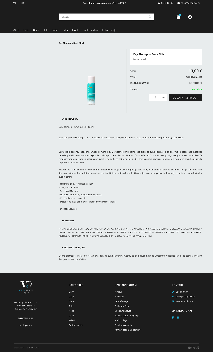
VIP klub (118, 291)
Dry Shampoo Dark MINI (71, 43)
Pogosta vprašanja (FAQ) (126, 315)
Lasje (26, 30)
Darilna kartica (90, 30)
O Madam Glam (122, 306)
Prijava (190, 17)
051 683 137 (167, 2)
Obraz (36, 30)
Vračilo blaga (121, 320)
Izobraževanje (109, 30)
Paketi (75, 30)
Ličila (65, 30)
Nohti (55, 30)
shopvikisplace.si (190, 2)
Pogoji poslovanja (123, 325)
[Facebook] (174, 317)
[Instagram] (179, 317)
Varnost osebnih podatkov (127, 329)
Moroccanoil (195, 82)
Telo (46, 30)
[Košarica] (178, 17)
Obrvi (16, 30)
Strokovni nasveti (123, 310)
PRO (23, 2)
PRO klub (119, 296)
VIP (15, 2)
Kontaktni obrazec (185, 301)
